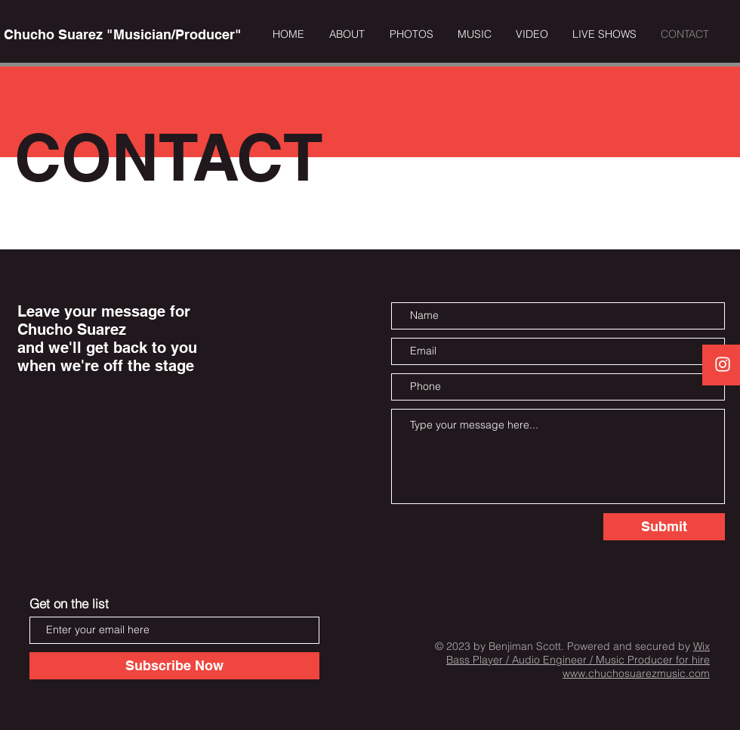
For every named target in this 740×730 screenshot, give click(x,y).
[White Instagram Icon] (722, 364)
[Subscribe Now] (174, 665)
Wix (701, 646)
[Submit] (664, 526)
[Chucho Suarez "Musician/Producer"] (122, 35)
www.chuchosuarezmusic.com (636, 673)
